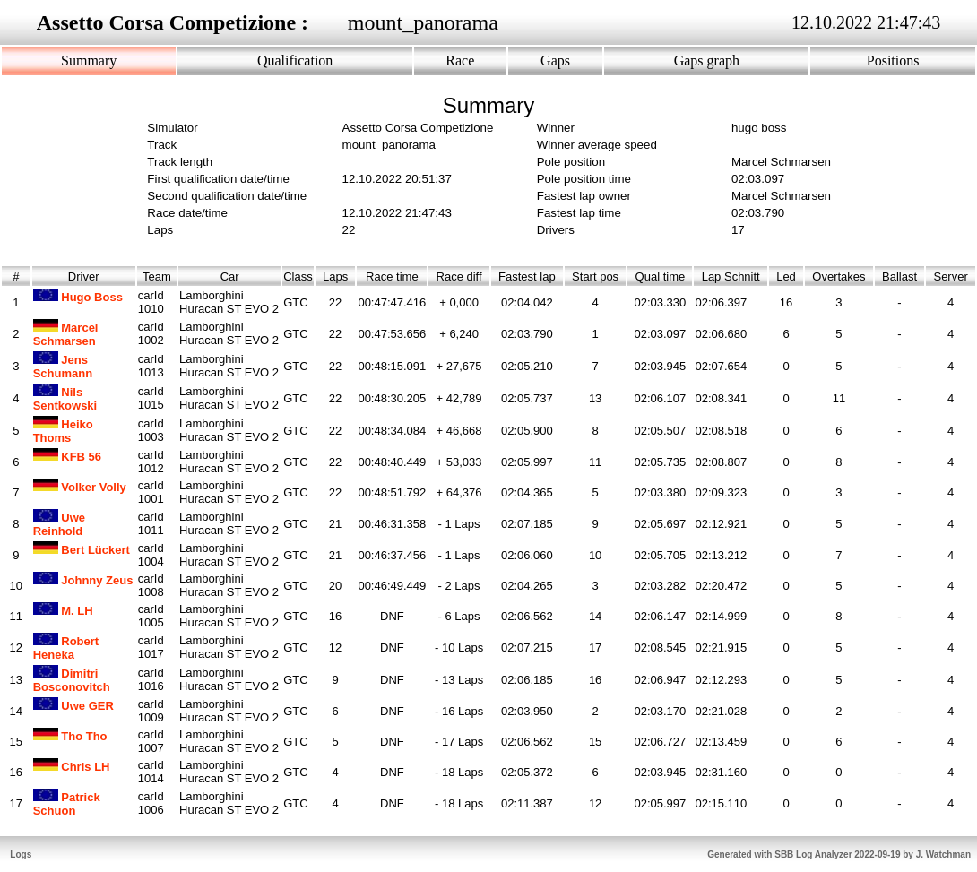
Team (157, 276)
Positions (893, 60)
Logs (20, 854)
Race (459, 60)
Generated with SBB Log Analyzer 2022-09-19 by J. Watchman (839, 854)
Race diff (458, 276)
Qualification (295, 60)
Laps (335, 276)
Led (786, 276)
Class (298, 276)
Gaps (555, 60)
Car (229, 276)
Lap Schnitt (730, 276)
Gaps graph (706, 60)
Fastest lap (527, 276)
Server (950, 276)
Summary (89, 60)
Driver (83, 276)
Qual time (659, 276)
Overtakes (839, 276)
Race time (392, 276)
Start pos (595, 276)
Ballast (899, 276)
